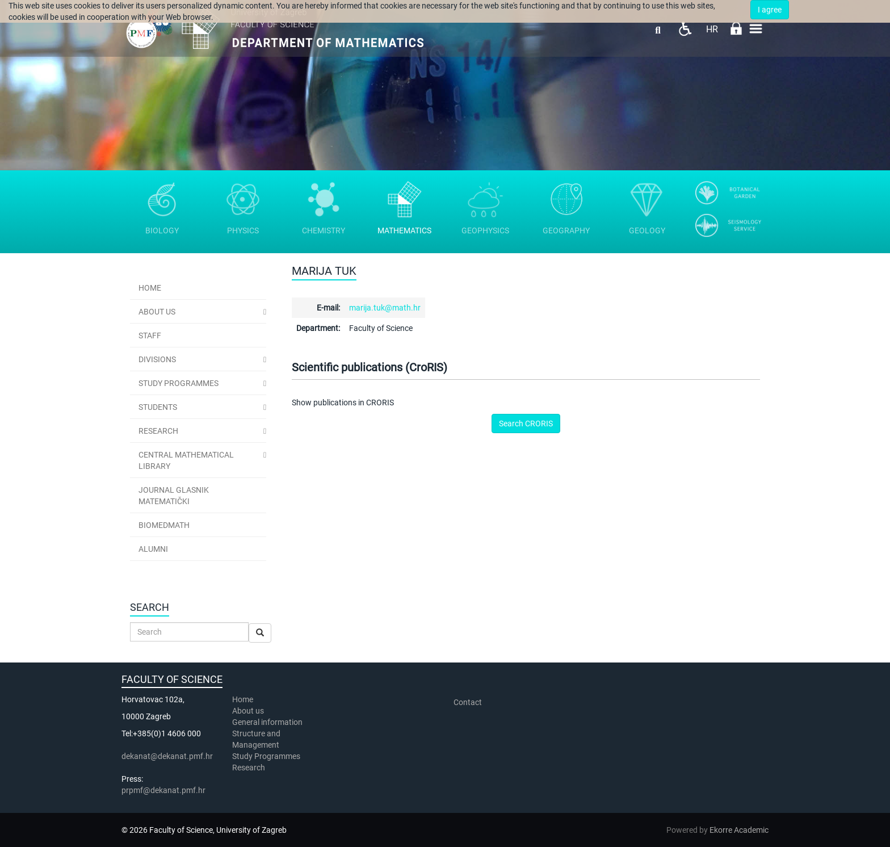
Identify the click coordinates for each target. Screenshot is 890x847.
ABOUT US (156, 311)
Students (157, 407)
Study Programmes (178, 383)
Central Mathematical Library (186, 460)
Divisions (157, 359)
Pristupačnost (685, 29)
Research (158, 430)
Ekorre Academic (739, 830)
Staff (149, 335)
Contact (468, 702)
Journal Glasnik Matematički (173, 495)
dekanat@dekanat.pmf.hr (167, 756)
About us (249, 710)
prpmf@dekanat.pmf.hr (163, 790)
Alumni (153, 549)
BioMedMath (164, 525)
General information (267, 722)
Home (149, 287)
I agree (770, 9)
